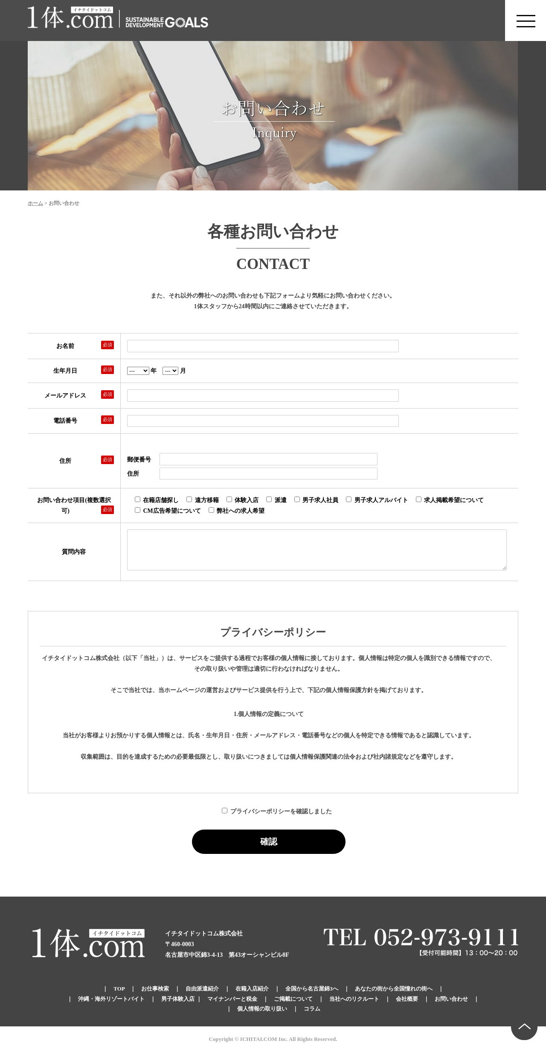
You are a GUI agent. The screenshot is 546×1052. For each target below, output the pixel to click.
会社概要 (407, 999)
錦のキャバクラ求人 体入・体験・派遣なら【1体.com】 (71, 20)
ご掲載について (293, 999)
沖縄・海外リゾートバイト (111, 999)
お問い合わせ (451, 999)
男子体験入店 (178, 999)
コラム (312, 1008)
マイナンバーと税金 (232, 999)
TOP (119, 988)
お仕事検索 (155, 988)
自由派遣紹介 (202, 988)
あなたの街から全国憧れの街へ (394, 988)
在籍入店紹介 (252, 988)
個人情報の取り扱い (262, 1008)
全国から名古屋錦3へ (311, 988)
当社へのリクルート (354, 999)
